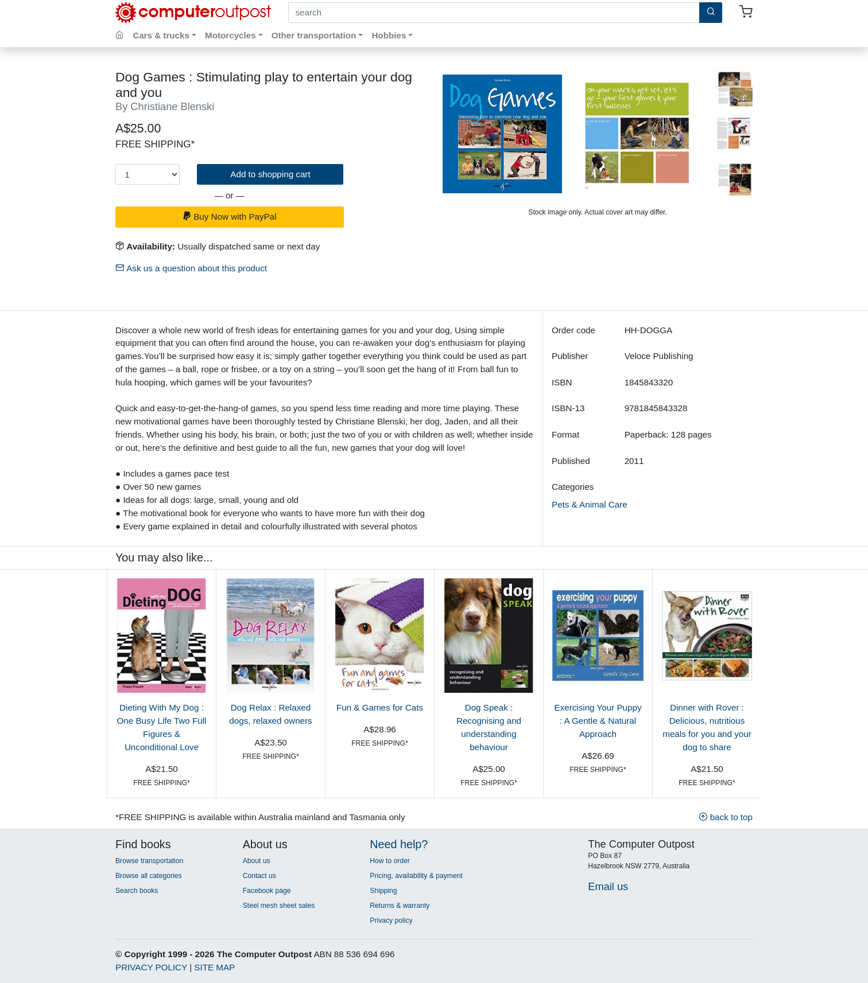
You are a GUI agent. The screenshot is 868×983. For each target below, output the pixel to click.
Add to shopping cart (270, 174)
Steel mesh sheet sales (279, 906)
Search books (136, 891)
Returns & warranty (399, 906)
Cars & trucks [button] (161, 35)
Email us (608, 886)
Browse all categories (148, 876)
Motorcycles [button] (230, 35)
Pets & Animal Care (589, 504)
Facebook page (267, 891)
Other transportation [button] (314, 35)
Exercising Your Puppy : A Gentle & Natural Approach (598, 721)
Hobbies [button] (388, 35)
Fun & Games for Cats (379, 707)
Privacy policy (391, 920)
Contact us (259, 876)
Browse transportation (149, 861)
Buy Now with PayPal (230, 216)
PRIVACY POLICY (151, 967)
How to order (390, 861)
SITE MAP (214, 967)
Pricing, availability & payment (416, 876)
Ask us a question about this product (191, 268)
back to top (726, 817)
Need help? (399, 844)
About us (256, 861)
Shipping (383, 891)
